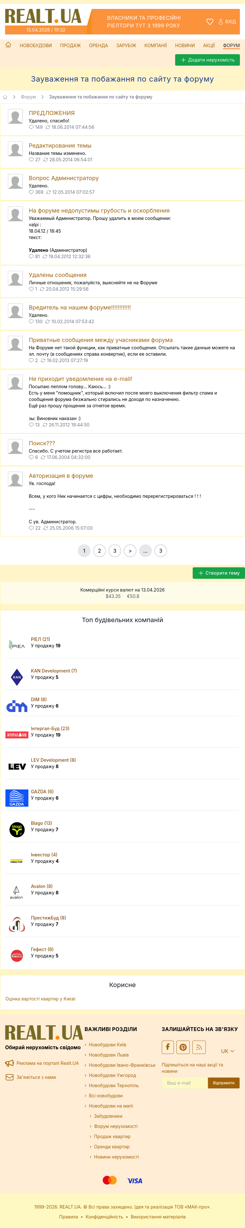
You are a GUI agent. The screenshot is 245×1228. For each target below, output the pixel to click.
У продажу (46, 645)
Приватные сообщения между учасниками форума (101, 340)
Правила (68, 1216)
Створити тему (219, 573)
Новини (185, 45)
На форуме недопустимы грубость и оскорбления (99, 210)
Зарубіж (126, 45)
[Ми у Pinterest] (183, 1047)
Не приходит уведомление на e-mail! (80, 378)
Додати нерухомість (207, 60)
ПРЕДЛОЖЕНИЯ (52, 113)
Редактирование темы (60, 145)
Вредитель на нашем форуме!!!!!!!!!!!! (80, 307)
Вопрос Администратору (64, 178)
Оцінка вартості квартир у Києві (40, 998)
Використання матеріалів (158, 1216)
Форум (231, 45)
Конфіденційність (104, 1216)
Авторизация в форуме (61, 475)
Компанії (156, 45)
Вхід (227, 21)
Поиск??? (42, 443)
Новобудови (36, 45)
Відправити (223, 1082)
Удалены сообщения (57, 275)
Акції (209, 45)
